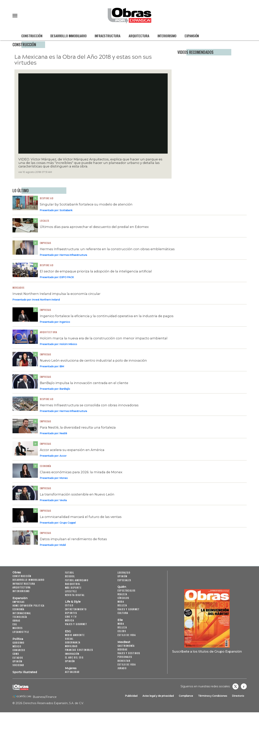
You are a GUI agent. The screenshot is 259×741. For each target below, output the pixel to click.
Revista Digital (75, 595)
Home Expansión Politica (28, 605)
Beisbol (70, 576)
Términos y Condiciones (212, 695)
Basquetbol (72, 583)
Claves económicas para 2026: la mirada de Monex (81, 472)
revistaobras (235, 686)
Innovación (72, 653)
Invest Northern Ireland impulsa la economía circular (56, 294)
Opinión (17, 661)
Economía (45, 466)
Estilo (69, 605)
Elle (120, 620)
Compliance (186, 695)
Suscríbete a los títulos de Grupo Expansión (207, 651)
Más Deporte (73, 587)
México (16, 646)
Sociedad (18, 665)
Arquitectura (139, 35)
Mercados (18, 287)
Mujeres (17, 628)
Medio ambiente (75, 635)
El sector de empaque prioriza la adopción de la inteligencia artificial (96, 271)
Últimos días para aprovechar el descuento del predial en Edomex (94, 227)
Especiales (124, 580)
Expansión (192, 35)
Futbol (69, 572)
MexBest (123, 642)
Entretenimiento (76, 609)
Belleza (122, 605)
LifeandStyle (20, 631)
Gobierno (18, 642)
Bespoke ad (46, 198)
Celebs (121, 631)
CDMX (15, 653)
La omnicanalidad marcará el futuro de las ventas (81, 517)
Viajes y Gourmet (76, 624)
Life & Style (73, 601)
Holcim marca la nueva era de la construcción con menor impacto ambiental (103, 338)
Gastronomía (125, 645)
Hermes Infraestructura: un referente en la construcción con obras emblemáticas (107, 249)
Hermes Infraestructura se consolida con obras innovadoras (89, 405)
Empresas (45, 243)
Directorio (238, 695)
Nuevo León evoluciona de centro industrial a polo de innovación (93, 360)
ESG (14, 624)
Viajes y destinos (128, 653)
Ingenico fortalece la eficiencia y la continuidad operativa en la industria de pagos (107, 316)
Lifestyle (71, 591)
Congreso (18, 650)
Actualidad (72, 671)
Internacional (21, 613)
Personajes (124, 656)
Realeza (122, 594)
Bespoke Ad (46, 399)
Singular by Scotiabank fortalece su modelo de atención (86, 204)
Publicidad (131, 695)
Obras (16, 572)
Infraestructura (107, 35)
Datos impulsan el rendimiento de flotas (73, 539)
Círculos (123, 598)
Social (69, 638)
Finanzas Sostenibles (79, 649)
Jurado (121, 668)
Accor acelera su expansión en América (72, 450)
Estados (17, 657)
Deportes (71, 613)
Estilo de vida (126, 635)
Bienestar (123, 660)
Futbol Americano (76, 580)
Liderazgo (123, 572)
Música (69, 620)
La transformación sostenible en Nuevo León (77, 494)
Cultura (122, 613)
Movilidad (71, 646)
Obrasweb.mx (244, 686)
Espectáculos (126, 590)
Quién (121, 587)
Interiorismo (167, 35)
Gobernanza (72, 642)
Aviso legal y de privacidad (158, 695)
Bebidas (122, 649)
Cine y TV (71, 616)
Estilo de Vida (126, 664)
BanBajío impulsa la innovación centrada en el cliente (84, 383)
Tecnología (19, 616)
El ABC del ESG (74, 657)
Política (17, 639)
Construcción (31, 35)
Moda (120, 601)
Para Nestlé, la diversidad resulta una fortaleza (78, 427)
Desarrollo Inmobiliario (68, 35)
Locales (44, 220)
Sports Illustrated (24, 672)
